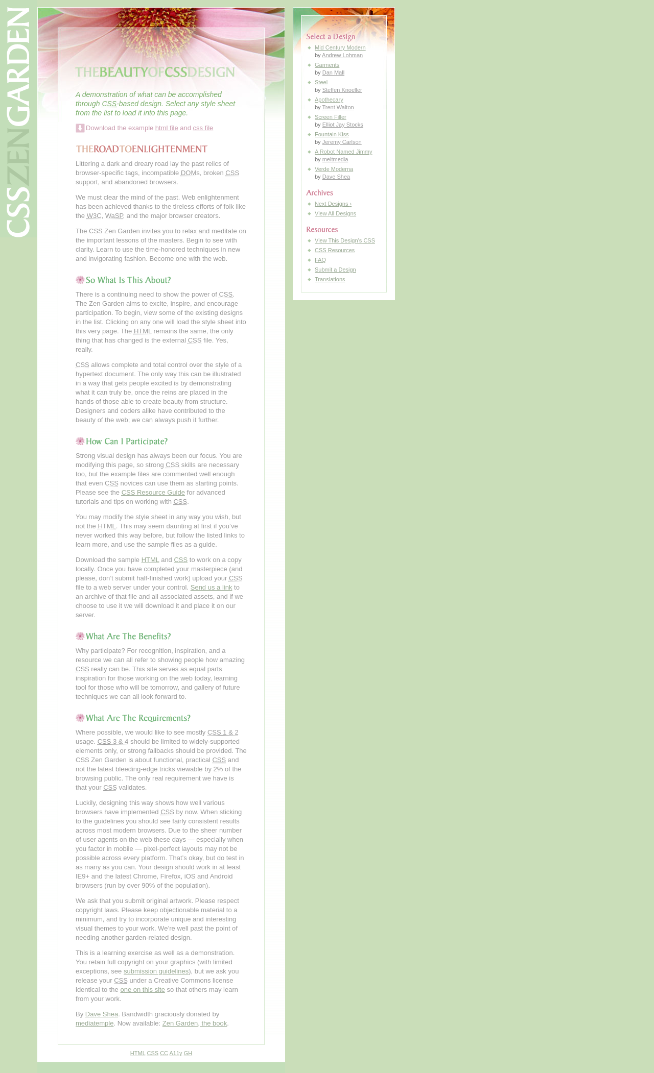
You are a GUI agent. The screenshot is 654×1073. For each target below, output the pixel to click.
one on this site (142, 989)
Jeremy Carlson (342, 142)
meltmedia (335, 159)
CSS (181, 560)
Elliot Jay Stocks (342, 124)
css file (203, 128)
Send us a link (211, 587)
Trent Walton (338, 107)
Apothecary (329, 99)
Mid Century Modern (340, 47)
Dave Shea (101, 1014)
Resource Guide (153, 492)
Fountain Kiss (332, 134)
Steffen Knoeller (342, 90)
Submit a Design (335, 269)
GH (188, 1053)
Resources (335, 250)
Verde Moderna (334, 169)
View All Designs (335, 213)
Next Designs (333, 204)
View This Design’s (345, 240)
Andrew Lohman (342, 55)
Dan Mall (333, 72)
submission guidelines (156, 971)
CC (164, 1053)
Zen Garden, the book (194, 1023)
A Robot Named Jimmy (343, 152)
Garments (327, 65)
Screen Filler (330, 117)
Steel (321, 82)
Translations (330, 279)
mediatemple (94, 1023)
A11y (176, 1053)
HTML (150, 560)
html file (166, 128)
